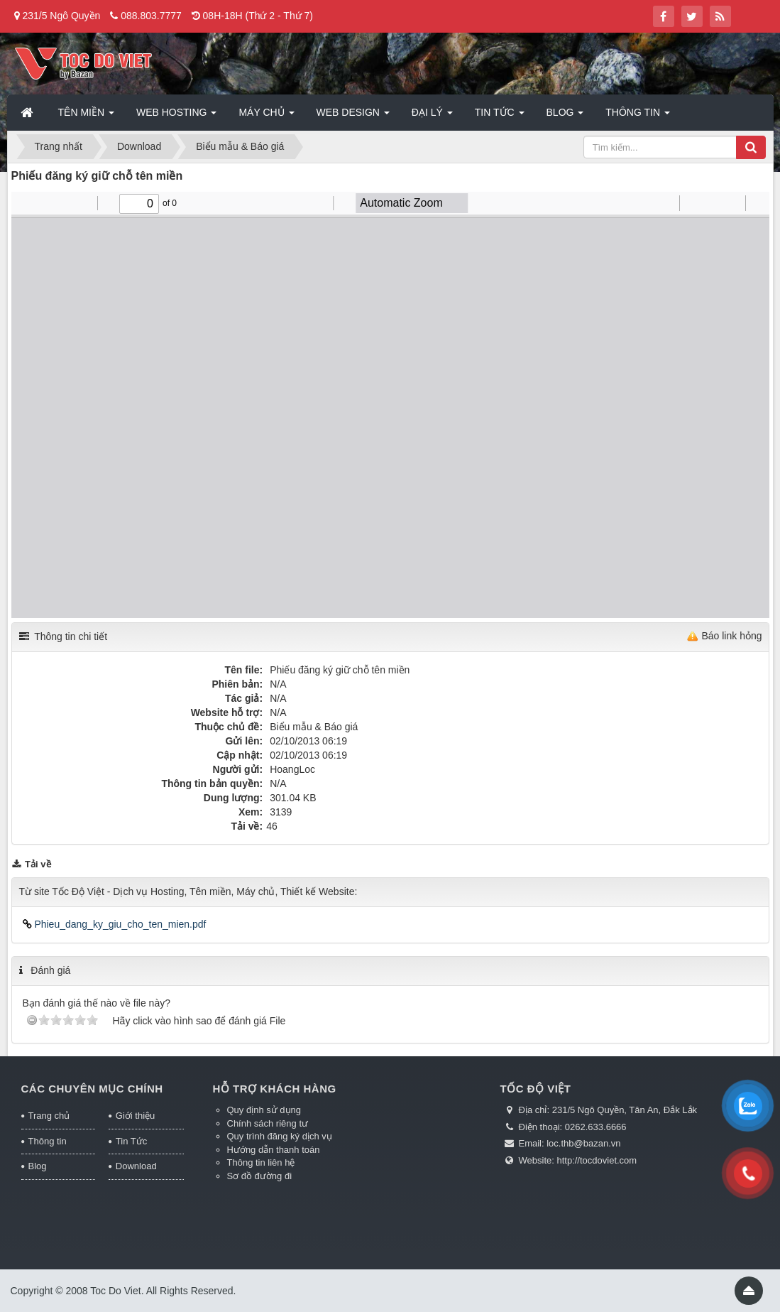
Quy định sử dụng (264, 1110)
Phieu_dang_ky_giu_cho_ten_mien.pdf (115, 924)
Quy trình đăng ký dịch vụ (279, 1136)
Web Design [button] (353, 116)
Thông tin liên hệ (261, 1162)
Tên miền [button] (86, 116)
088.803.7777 (151, 15)
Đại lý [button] (432, 116)
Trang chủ (49, 1115)
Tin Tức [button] (499, 116)
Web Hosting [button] (176, 116)
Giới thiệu (135, 1115)
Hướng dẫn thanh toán (273, 1149)
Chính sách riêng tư (268, 1123)
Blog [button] (565, 116)
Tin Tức (131, 1141)
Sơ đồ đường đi (259, 1176)
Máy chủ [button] (266, 116)
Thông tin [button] (637, 116)
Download (136, 1166)
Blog (37, 1166)
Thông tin (47, 1141)
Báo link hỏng (731, 635)
